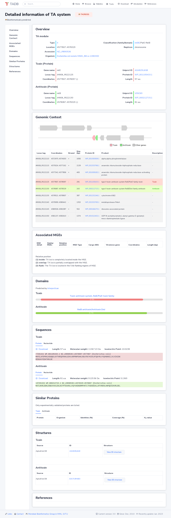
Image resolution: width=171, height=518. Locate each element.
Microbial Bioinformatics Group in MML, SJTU (48, 514)
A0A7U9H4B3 (74, 479)
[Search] (41, 4)
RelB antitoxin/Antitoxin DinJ (91, 309)
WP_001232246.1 (92, 195)
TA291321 (83, 14)
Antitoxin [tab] (46, 411)
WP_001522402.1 (92, 216)
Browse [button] (86, 3)
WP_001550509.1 (92, 158)
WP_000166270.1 (92, 209)
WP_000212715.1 (143, 97)
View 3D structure (114, 452)
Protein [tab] (39, 343)
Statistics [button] (98, 3)
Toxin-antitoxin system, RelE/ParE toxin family (92, 296)
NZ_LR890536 (64, 51)
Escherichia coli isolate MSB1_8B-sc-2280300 (78, 56)
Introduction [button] (136, 3)
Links (10, 514)
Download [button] (123, 3)
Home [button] (76, 3)
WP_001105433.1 (143, 74)
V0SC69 (138, 93)
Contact (20, 514)
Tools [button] (110, 4)
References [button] (150, 3)
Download (42, 349)
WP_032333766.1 (92, 165)
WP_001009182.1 (92, 172)
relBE (137, 42)
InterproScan (53, 288)
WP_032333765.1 (92, 202)
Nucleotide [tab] (48, 343)
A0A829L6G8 (141, 70)
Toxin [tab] (38, 411)
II (57, 42)
